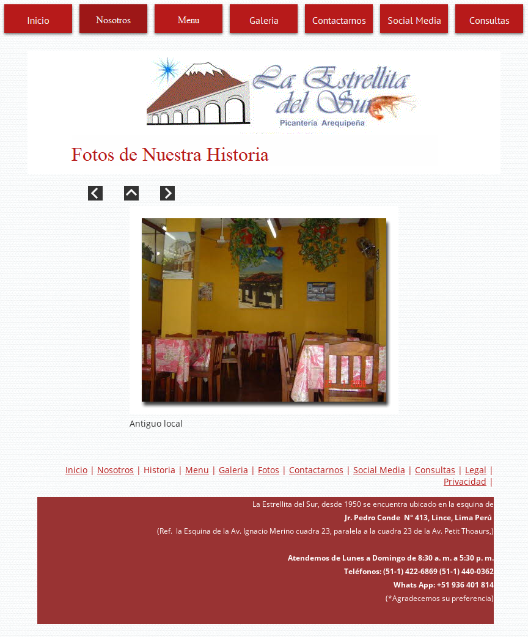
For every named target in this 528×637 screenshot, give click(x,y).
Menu (197, 470)
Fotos (268, 470)
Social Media (379, 470)
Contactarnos (316, 470)
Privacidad (465, 481)
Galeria (233, 470)
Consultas (435, 470)
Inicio (76, 470)
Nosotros (115, 470)
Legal (475, 470)
